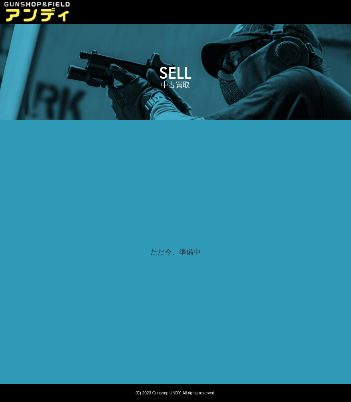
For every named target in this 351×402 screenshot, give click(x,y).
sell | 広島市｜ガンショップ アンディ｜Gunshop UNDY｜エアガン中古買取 (37, 12)
